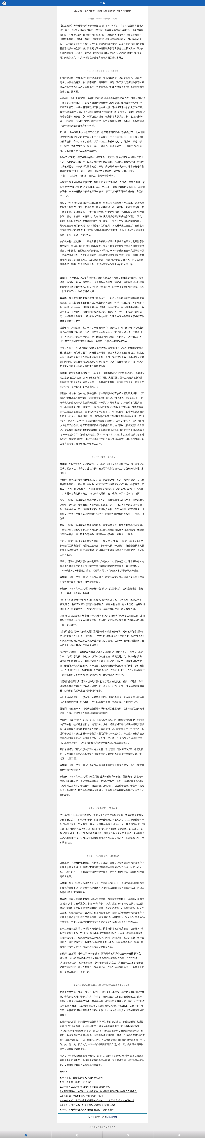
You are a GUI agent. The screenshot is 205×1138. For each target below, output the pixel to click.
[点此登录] (111, 1117)
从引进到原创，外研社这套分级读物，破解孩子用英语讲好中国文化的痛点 (98, 1091)
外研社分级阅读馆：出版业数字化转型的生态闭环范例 (88, 1105)
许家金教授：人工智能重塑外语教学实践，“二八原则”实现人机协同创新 (97, 1100)
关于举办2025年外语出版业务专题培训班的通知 (85, 1087)
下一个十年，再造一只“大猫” (75, 1082)
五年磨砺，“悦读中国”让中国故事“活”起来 (81, 1096)
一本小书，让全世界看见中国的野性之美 (81, 1077)
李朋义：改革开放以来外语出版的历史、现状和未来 (87, 1109)
